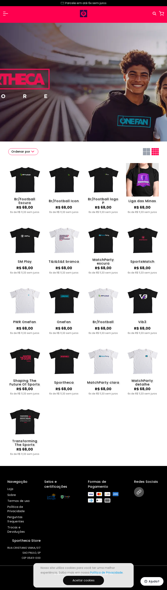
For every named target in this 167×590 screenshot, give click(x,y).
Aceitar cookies (83, 580)
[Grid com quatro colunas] (155, 151)
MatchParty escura (103, 261)
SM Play (25, 261)
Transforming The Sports (24, 443)
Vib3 (142, 322)
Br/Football (103, 322)
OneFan (64, 322)
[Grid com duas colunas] (146, 151)
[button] (5, 13)
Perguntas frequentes (15, 519)
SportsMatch (142, 261)
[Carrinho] (161, 13)
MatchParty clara (103, 382)
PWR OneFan (24, 322)
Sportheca (64, 382)
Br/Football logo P (103, 201)
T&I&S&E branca (64, 261)
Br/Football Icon (64, 201)
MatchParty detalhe (142, 382)
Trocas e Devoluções (16, 529)
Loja (10, 489)
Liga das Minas (142, 201)
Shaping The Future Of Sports (24, 382)
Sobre (11, 495)
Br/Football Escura (24, 201)
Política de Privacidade (16, 509)
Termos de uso (18, 501)
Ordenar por (23, 151)
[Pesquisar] (155, 14)
